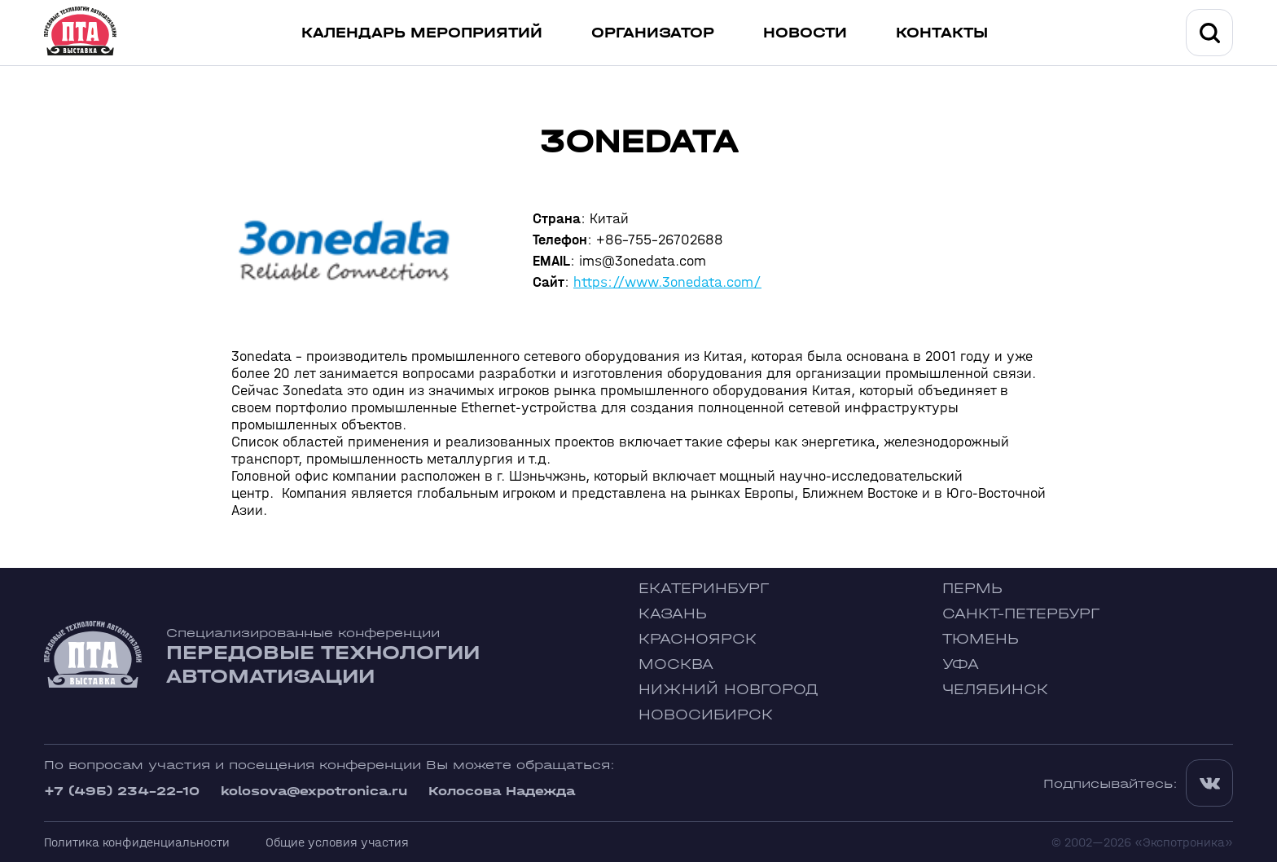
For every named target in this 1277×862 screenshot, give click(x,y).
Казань (672, 613)
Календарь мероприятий (421, 33)
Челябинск (995, 689)
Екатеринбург (703, 588)
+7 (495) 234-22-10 (122, 790)
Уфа (960, 664)
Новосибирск (705, 714)
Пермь (972, 588)
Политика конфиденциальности (137, 842)
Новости (805, 33)
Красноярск (697, 639)
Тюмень (980, 639)
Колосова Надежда (501, 790)
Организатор (652, 33)
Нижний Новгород (728, 689)
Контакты (942, 33)
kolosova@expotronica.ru (314, 790)
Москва (675, 664)
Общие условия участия (337, 842)
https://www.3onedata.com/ (667, 282)
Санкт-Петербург (1020, 613)
